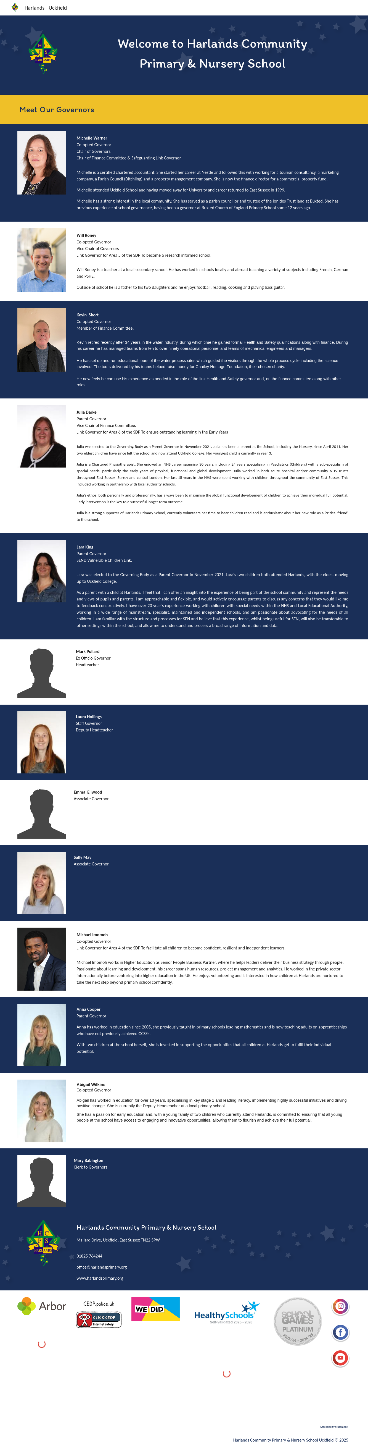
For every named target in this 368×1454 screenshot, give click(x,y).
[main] (213, 53)
